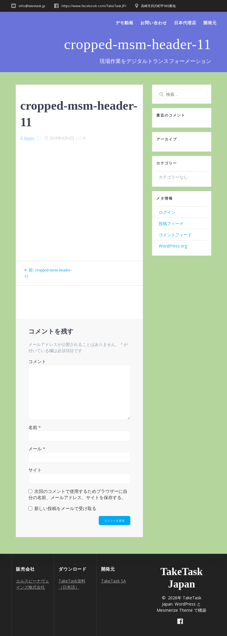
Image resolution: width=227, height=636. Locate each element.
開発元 (210, 22)
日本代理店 (185, 22)
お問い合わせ (153, 22)
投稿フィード (171, 223)
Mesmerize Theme (175, 610)
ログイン (167, 212)
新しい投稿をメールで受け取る (65, 508)
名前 (34, 427)
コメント (37, 361)
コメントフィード (175, 234)
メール (36, 448)
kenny (29, 138)
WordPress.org (173, 246)
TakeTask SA (113, 581)
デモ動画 (124, 22)
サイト (35, 470)
